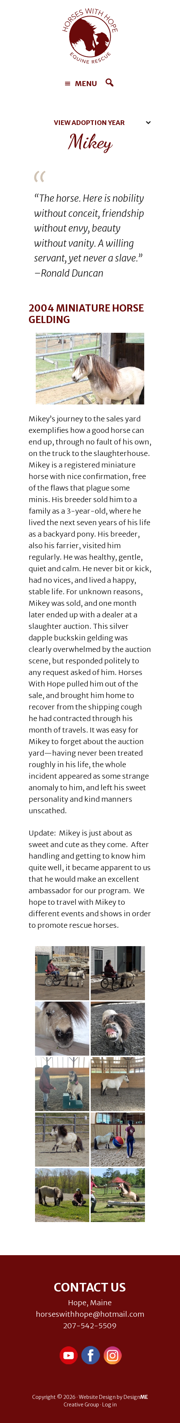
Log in (109, 1404)
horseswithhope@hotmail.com (90, 1314)
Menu (86, 83)
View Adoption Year (89, 123)
